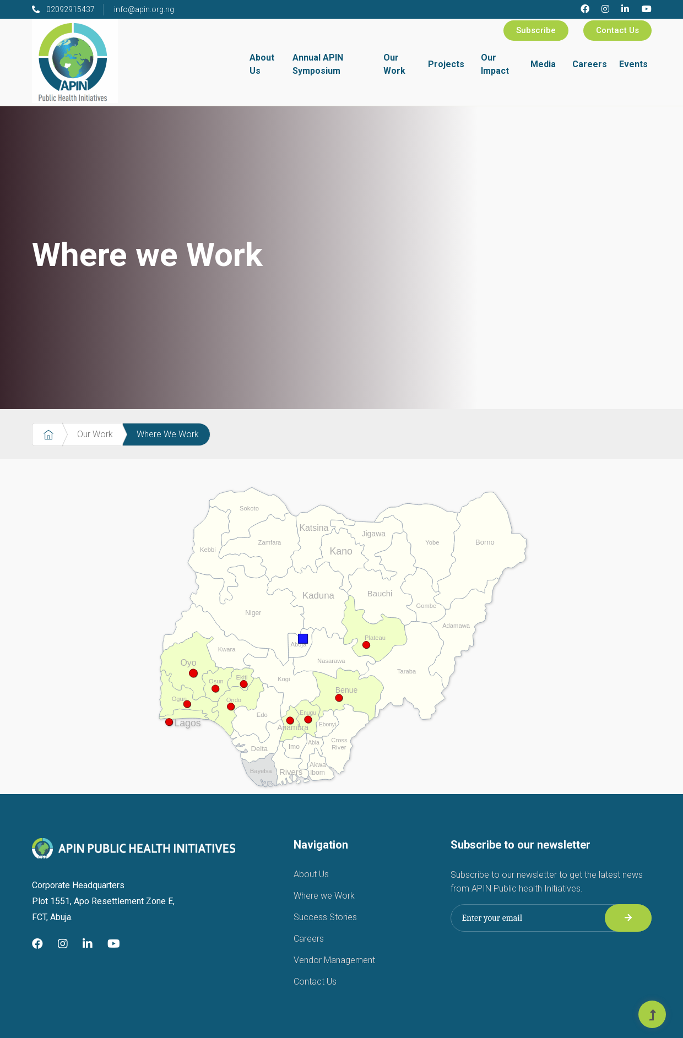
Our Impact (495, 64)
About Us (262, 64)
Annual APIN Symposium (317, 64)
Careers (589, 64)
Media (543, 64)
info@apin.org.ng (144, 9)
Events (633, 64)
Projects (446, 64)
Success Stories (325, 917)
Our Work (394, 64)
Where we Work (324, 895)
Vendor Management (334, 960)
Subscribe (536, 30)
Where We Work (168, 434)
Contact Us (617, 30)
